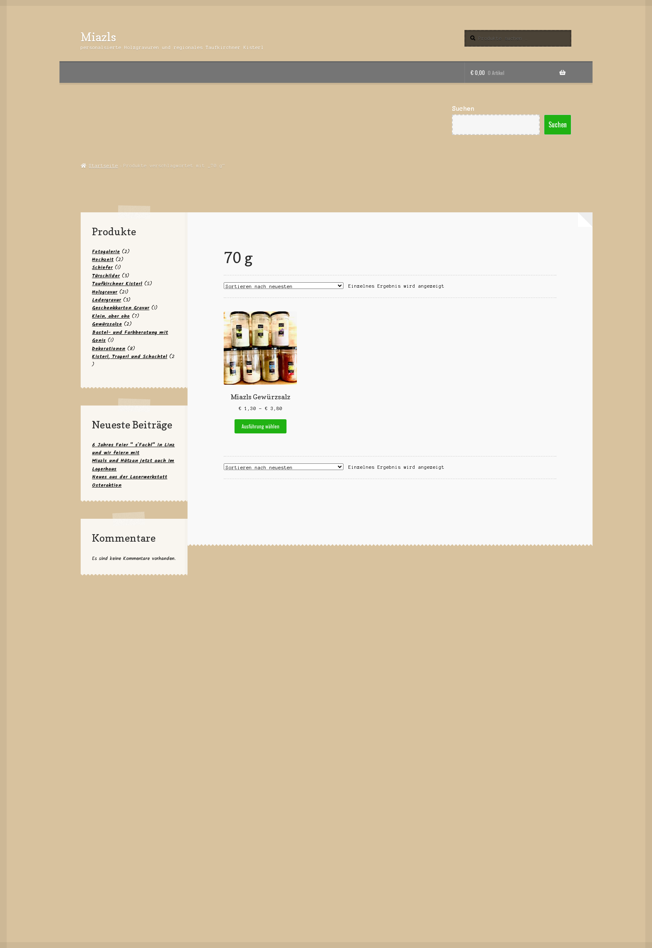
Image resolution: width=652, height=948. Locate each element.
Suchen (463, 108)
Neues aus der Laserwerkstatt (129, 477)
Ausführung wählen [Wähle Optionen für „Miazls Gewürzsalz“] (260, 426)
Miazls (98, 37)
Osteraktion (106, 485)
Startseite (103, 165)
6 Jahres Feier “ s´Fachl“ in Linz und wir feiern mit (133, 449)
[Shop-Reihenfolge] (283, 285)
